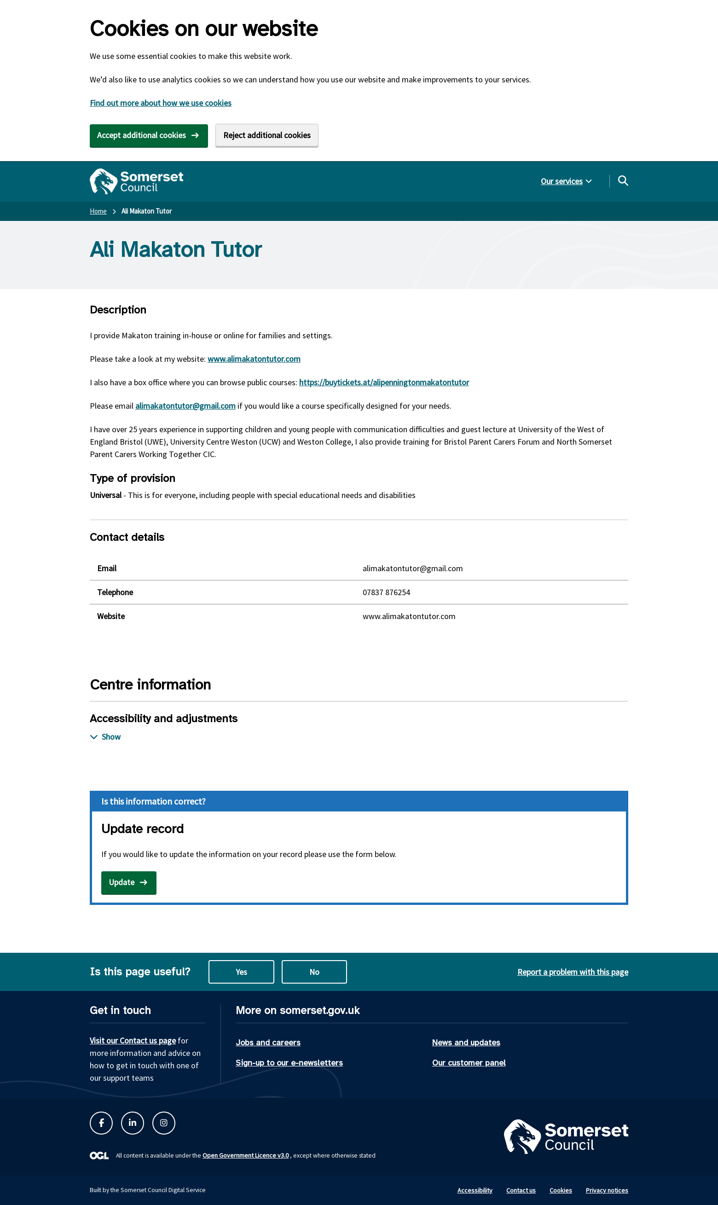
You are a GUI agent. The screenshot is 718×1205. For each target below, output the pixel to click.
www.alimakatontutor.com (254, 358)
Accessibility (474, 1190)
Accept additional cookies (141, 135)
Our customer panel (469, 1063)
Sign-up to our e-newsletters (289, 1063)
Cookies (561, 1190)
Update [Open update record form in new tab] (121, 882)
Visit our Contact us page (133, 1040)
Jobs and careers (268, 1042)
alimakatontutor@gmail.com (185, 405)
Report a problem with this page (572, 972)
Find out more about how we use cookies (161, 103)
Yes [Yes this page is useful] (241, 972)
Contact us (521, 1190)
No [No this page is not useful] (314, 972)
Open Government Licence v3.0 (246, 1155)
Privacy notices (607, 1190)
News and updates (466, 1042)
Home (98, 211)
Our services (562, 181)
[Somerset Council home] (136, 181)
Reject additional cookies (267, 135)
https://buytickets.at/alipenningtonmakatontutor (384, 382)
